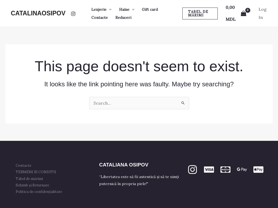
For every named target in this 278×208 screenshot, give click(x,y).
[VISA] (209, 170)
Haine (126, 9)
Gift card (150, 9)
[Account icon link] (263, 13)
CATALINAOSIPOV (38, 13)
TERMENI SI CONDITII (37, 172)
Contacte (99, 17)
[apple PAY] (258, 170)
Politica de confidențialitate (40, 191)
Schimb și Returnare (34, 185)
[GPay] (242, 170)
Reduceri (123, 17)
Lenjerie (101, 9)
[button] (108, 9)
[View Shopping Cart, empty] (236, 13)
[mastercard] (225, 170)
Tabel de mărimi (31, 178)
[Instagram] (73, 13)
